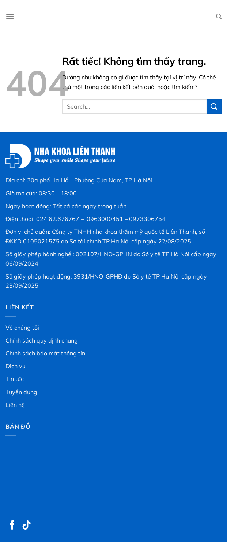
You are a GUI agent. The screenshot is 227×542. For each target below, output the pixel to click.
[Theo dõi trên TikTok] (26, 525)
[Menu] (9, 16)
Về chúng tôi (22, 327)
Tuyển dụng (21, 392)
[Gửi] (214, 106)
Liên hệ (15, 404)
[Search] (219, 16)
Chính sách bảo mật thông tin (45, 353)
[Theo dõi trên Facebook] (12, 525)
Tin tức (14, 378)
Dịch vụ (15, 366)
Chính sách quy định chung (41, 340)
